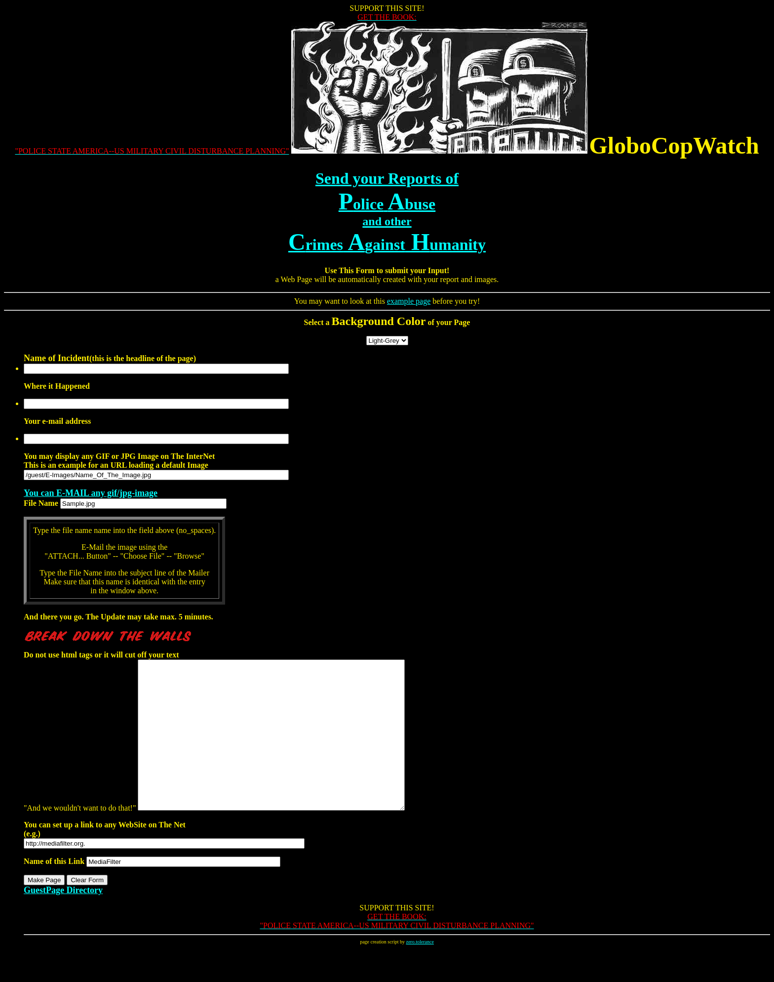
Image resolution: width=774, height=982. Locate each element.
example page (408, 301)
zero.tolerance (419, 971)
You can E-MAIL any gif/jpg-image (90, 493)
